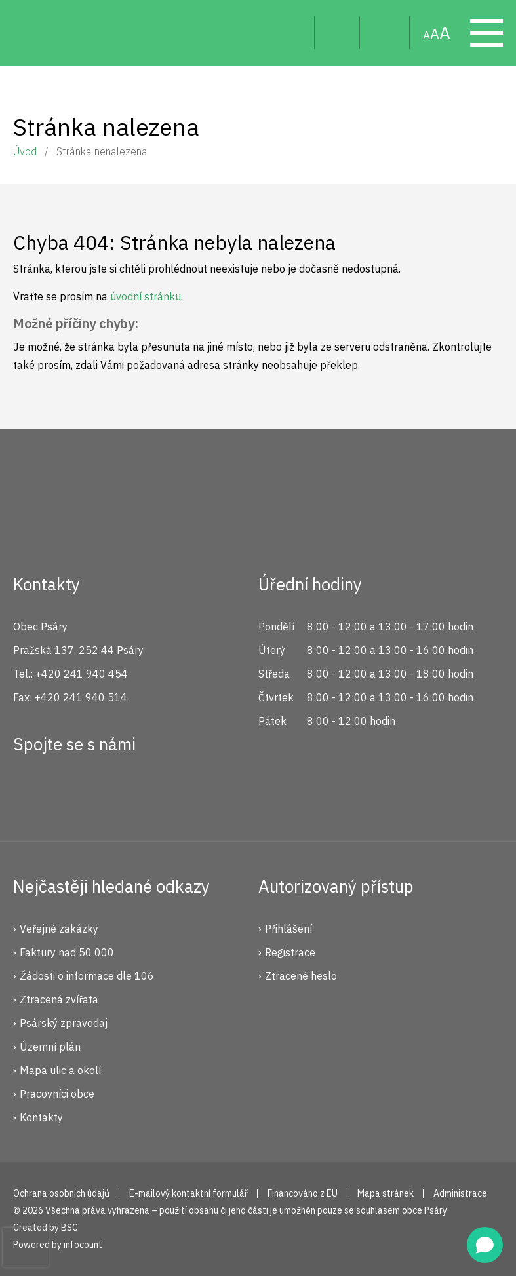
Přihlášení (288, 928)
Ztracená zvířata (59, 999)
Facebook (30, 792)
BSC (69, 1227)
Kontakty (41, 1117)
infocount (83, 1244)
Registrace (290, 952)
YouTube (118, 792)
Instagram (74, 792)
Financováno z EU (303, 1193)
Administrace (460, 1193)
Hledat (294, 32)
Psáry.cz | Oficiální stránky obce (39, 33)
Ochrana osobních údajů (61, 1193)
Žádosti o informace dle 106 (87, 975)
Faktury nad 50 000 (67, 952)
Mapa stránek (385, 32)
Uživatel (337, 32)
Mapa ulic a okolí (60, 1070)
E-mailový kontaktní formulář (188, 1193)
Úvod (25, 151)
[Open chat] (485, 1245)
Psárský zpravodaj (64, 1023)
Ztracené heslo (301, 975)
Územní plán (50, 1046)
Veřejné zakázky (59, 928)
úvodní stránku (145, 296)
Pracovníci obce (57, 1093)
